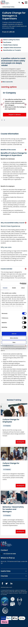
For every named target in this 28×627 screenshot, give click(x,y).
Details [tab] (14, 287)
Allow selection (14, 338)
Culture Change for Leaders (11, 464)
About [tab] (23, 287)
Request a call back (15, 114)
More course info (7, 82)
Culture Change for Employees (11, 420)
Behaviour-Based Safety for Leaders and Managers (13, 509)
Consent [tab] (5, 287)
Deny (14, 342)
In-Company (7, 425)
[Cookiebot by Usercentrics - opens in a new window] (20, 284)
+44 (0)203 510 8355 (8, 554)
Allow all (14, 333)
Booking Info (20, 442)
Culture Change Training (8, 6)
